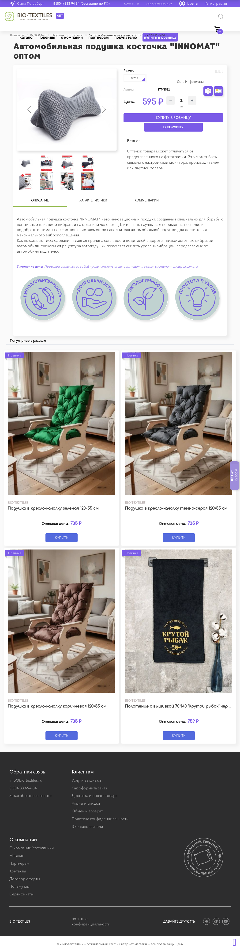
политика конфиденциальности (91, 921)
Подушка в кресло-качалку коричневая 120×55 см (57, 706)
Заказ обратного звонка (30, 795)
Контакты (17, 871)
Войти (192, 3)
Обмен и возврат (87, 811)
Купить (61, 537)
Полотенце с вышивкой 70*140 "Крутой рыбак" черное (180, 706)
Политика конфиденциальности (100, 818)
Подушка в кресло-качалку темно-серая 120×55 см (176, 508)
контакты (131, 3)
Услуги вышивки (86, 780)
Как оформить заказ (89, 788)
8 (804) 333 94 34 (66, 3)
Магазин (16, 855)
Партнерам (19, 863)
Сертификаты (21, 894)
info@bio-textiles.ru (25, 780)
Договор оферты (24, 878)
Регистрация (216, 3)
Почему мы (19, 886)
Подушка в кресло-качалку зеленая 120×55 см (53, 508)
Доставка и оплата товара (94, 795)
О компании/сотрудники (31, 847)
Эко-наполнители (87, 826)
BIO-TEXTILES (19, 921)
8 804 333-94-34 (23, 788)
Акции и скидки (86, 803)
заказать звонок (159, 3)
